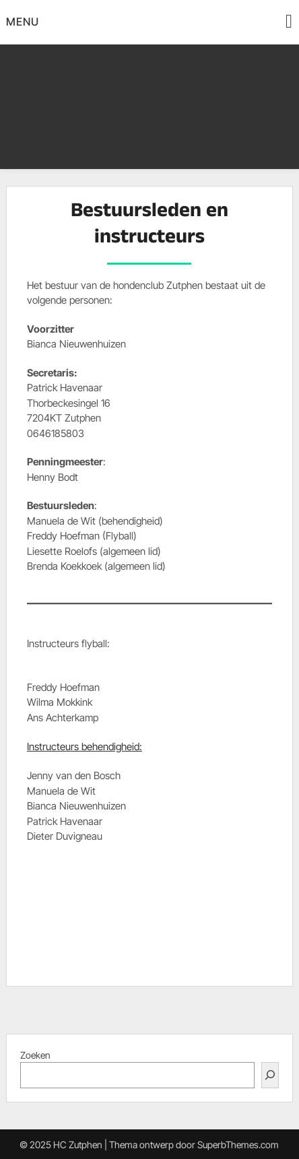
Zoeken (35, 1055)
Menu (22, 21)
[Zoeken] (270, 1075)
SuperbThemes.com (238, 1144)
